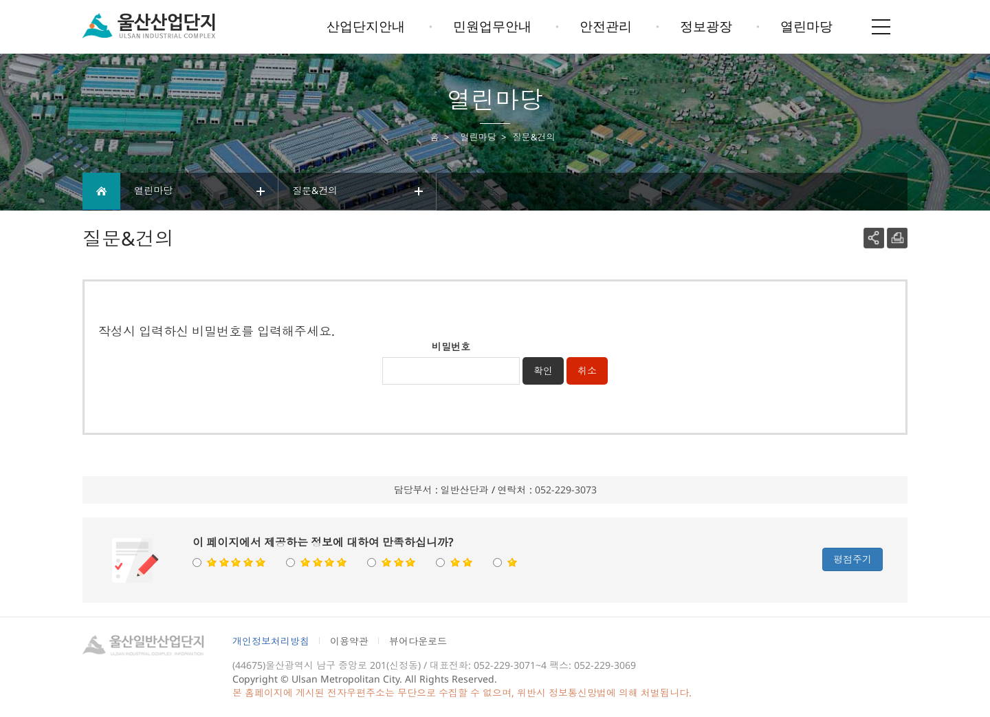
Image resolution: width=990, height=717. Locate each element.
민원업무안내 (492, 26)
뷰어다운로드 (418, 641)
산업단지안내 (366, 26)
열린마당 (806, 26)
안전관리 (606, 26)
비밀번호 (451, 346)
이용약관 (349, 641)
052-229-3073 (566, 489)
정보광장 (706, 26)
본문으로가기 (33, 0)
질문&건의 (359, 191)
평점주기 (852, 559)
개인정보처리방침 (270, 641)
